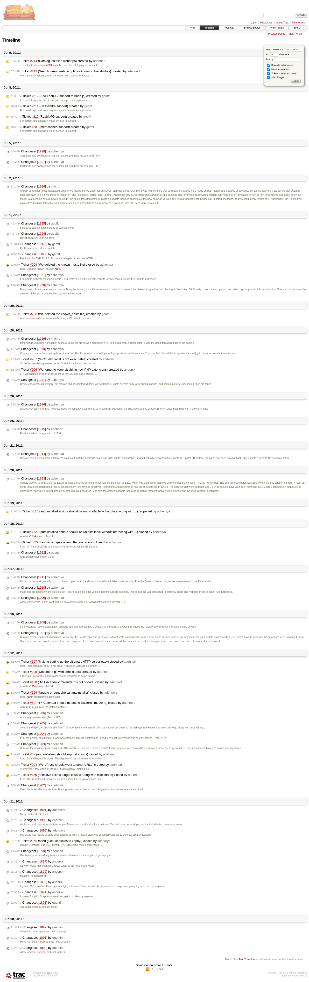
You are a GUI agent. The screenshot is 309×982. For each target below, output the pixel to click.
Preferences (298, 22)
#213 (49, 65)
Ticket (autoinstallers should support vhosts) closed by (63, 754)
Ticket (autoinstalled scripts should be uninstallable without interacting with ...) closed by (88, 532)
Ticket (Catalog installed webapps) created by (58, 61)
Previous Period (276, 33)
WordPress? (98, 758)
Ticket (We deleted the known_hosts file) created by (60, 314)
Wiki (192, 27)
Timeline (209, 27)
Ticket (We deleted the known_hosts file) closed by (62, 265)
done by (282, 59)
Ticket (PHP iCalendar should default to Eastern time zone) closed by (73, 703)
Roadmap (229, 27)
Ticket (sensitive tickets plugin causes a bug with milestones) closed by (75, 775)
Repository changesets (280, 65)
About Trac (282, 22)
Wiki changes (275, 77)
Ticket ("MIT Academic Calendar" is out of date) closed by (66, 682)
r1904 (32, 536)
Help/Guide (266, 22)
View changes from (284, 49)
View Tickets (277, 27)
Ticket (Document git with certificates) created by (60, 672)
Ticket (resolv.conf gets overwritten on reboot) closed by (66, 542)
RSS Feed (157, 968)
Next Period (295, 33)
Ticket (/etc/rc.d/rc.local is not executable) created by (62, 359)
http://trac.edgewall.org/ (294, 975)
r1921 (58, 269)
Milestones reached (278, 69)
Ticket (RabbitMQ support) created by (51, 117)
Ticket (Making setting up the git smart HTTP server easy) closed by (73, 662)
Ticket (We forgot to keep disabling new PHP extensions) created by (73, 370)
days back (279, 54)
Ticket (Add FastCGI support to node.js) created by (60, 96)
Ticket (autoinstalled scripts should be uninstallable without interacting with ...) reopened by (90, 511)
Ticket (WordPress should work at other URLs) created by (66, 765)
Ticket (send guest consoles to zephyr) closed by (60, 841)
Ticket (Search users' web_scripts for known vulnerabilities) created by (75, 71)
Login (253, 22)
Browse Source (252, 27)
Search (297, 27)
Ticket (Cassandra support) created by (51, 106)
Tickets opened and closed (282, 73)
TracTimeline (247, 959)
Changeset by (37, 151)
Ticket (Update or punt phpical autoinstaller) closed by (64, 693)
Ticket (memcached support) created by (52, 127)
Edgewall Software (47, 975)
